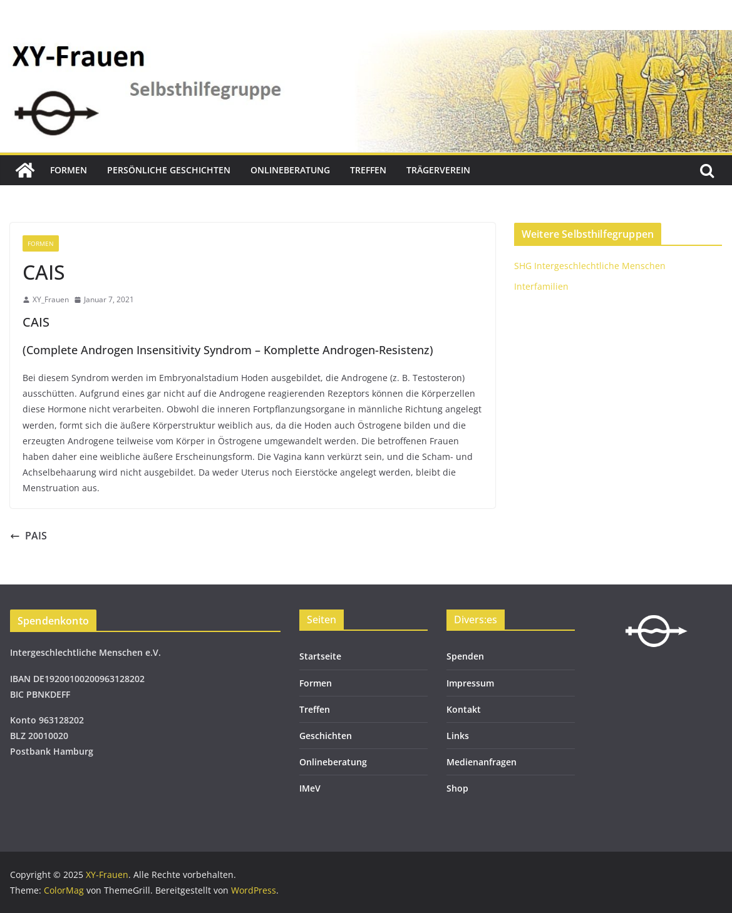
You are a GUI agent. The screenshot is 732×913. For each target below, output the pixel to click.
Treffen (368, 170)
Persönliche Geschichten (168, 170)
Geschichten (325, 736)
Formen (68, 170)
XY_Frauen (51, 299)
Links (457, 736)
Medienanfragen (481, 762)
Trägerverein (438, 170)
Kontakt (463, 709)
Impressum (470, 683)
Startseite (320, 656)
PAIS (28, 536)
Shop (457, 788)
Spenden (465, 656)
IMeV (310, 788)
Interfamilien (541, 286)
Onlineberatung (290, 170)
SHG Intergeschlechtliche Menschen (590, 266)
